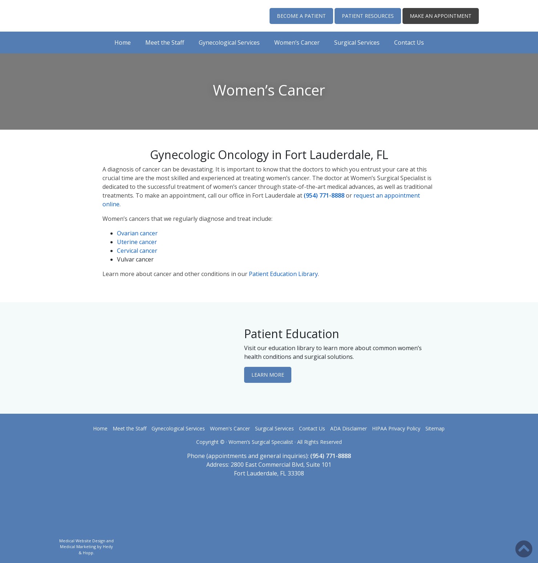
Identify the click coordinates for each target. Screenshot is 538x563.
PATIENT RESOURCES (368, 15)
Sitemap (435, 428)
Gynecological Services (229, 42)
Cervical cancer (137, 251)
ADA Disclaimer (348, 428)
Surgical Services (357, 42)
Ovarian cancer (137, 233)
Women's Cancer (230, 428)
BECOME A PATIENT (301, 15)
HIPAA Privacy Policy (396, 428)
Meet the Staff (164, 42)
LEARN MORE (267, 374)
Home (122, 42)
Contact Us (409, 42)
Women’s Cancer (297, 42)
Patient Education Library (283, 274)
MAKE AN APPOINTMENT (441, 15)
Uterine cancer (137, 242)
